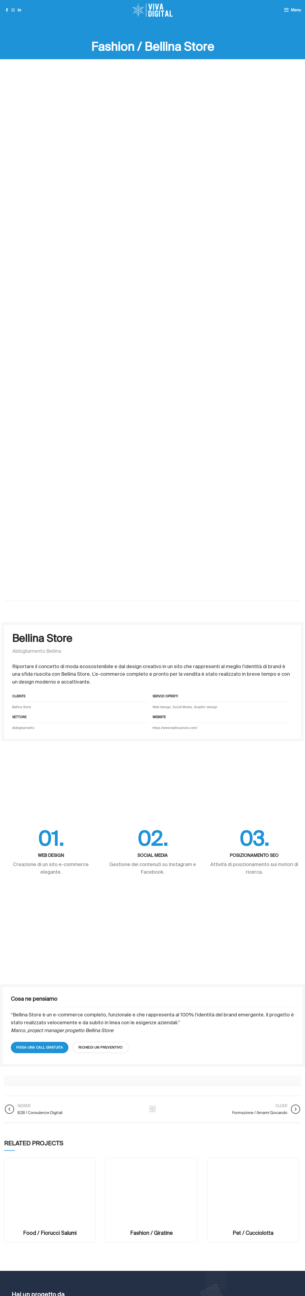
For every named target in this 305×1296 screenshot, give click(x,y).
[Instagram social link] (13, 10)
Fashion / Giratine (151, 1233)
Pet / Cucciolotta (253, 1233)
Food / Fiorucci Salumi (50, 1233)
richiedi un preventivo (100, 1047)
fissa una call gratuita (39, 1047)
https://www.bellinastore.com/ (175, 728)
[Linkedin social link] (19, 10)
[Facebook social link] (7, 10)
